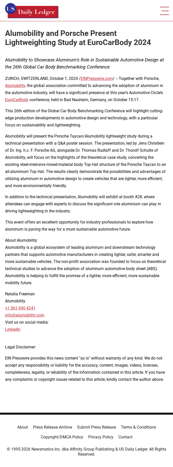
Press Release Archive (52, 427)
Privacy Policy (100, 437)
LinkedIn (12, 329)
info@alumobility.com (24, 315)
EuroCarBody (16, 99)
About (22, 427)
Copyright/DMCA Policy (62, 437)
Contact (125, 437)
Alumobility (15, 85)
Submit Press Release (96, 427)
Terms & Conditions (138, 427)
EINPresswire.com (97, 78)
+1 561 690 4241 (20, 308)
